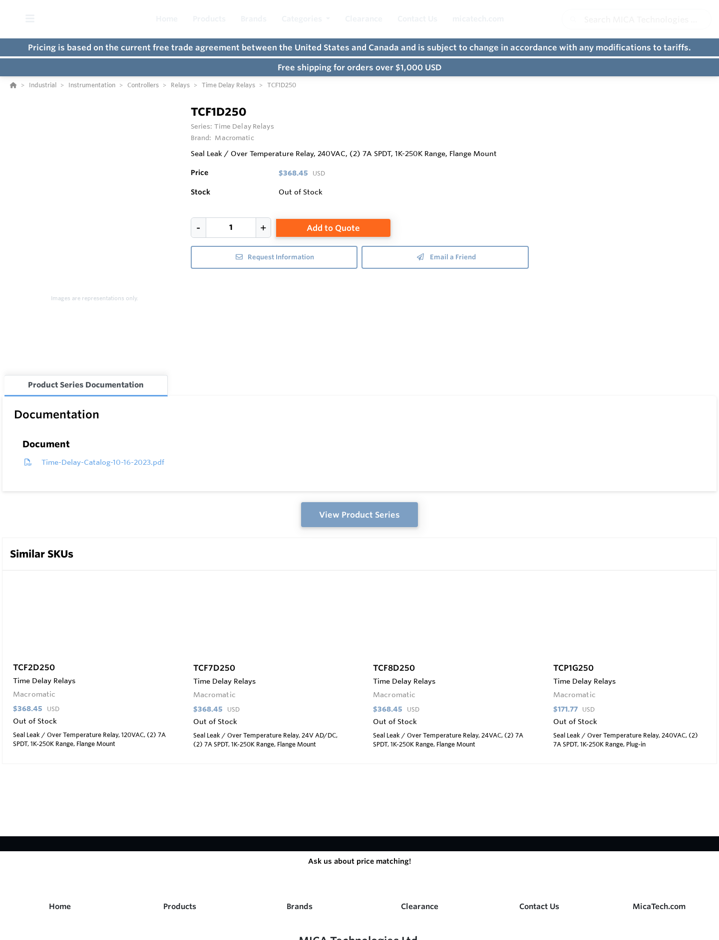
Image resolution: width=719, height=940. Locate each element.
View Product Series (359, 515)
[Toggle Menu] (29, 19)
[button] (306, 19)
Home (60, 906)
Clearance (419, 906)
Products (179, 906)
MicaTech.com (659, 906)
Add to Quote (333, 228)
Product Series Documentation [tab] (86, 384)
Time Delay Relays (244, 126)
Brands (300, 906)
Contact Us (539, 906)
